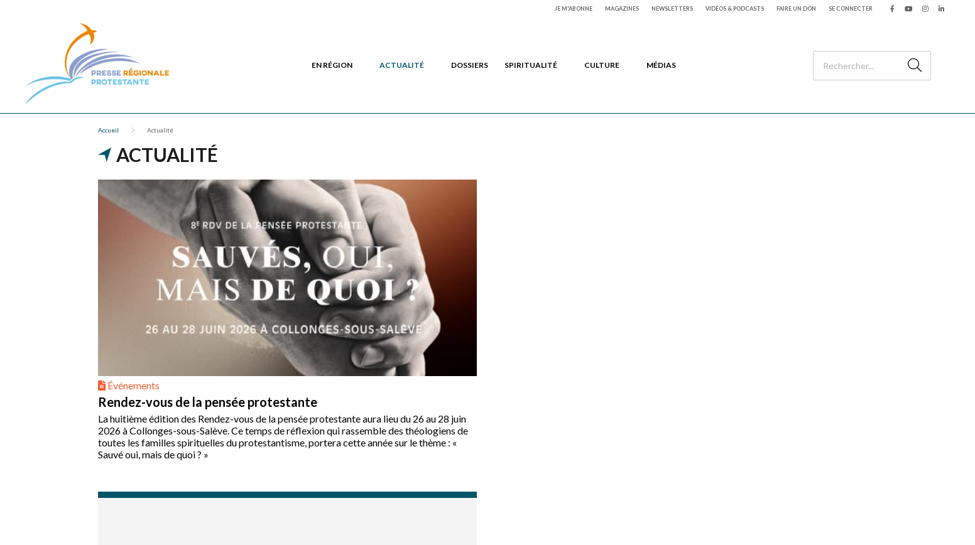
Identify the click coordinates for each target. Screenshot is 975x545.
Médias (661, 65)
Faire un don (796, 8)
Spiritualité (530, 65)
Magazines (622, 8)
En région (332, 65)
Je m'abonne (573, 8)
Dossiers (469, 65)
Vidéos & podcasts (734, 8)
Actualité (401, 65)
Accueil (108, 130)
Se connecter (851, 8)
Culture (601, 65)
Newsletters (672, 8)
